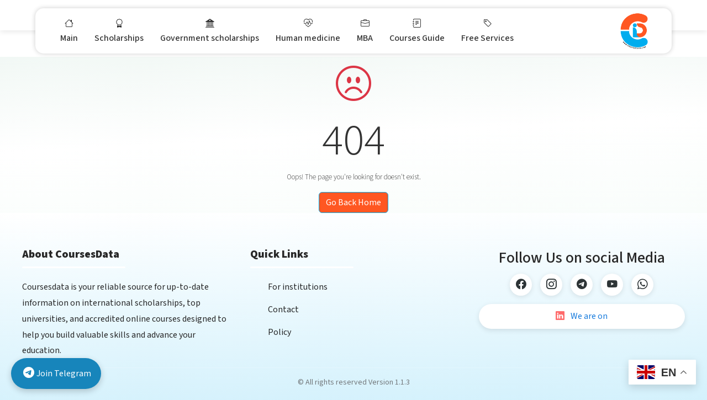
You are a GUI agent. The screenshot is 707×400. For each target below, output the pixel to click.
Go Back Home (353, 202)
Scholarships (119, 30)
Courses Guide (417, 30)
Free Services (487, 30)
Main (69, 30)
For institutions (298, 287)
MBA (365, 30)
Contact (283, 309)
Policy (279, 332)
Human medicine (308, 30)
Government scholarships (209, 30)
